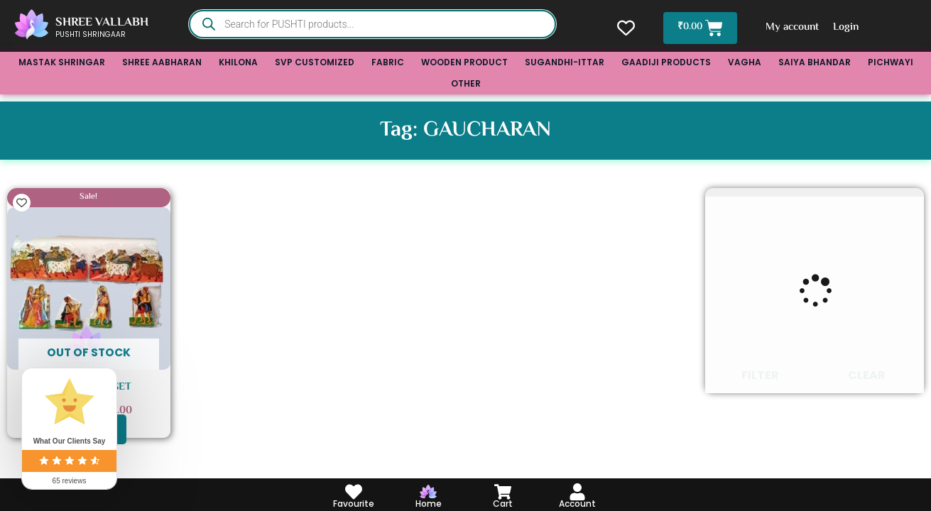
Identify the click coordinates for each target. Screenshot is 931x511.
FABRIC (387, 62)
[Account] (577, 491)
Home (428, 504)
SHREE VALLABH (101, 22)
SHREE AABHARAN (162, 62)
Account (577, 504)
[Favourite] (353, 491)
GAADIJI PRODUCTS (666, 62)
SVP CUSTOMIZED (314, 62)
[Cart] (502, 491)
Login (847, 27)
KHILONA (238, 62)
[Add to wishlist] (22, 202)
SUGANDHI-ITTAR (564, 62)
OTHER (466, 83)
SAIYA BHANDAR (814, 62)
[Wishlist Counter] (624, 28)
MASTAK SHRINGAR (61, 62)
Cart (503, 504)
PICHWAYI (890, 62)
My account (793, 27)
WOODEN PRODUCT (464, 62)
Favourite (353, 504)
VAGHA (744, 62)
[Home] (428, 491)
